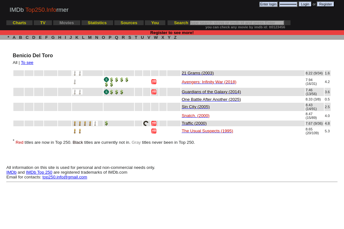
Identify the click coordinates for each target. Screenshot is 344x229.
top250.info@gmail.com (64, 177)
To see (27, 62)
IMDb (11, 172)
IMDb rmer (39, 9)
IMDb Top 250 (39, 172)
